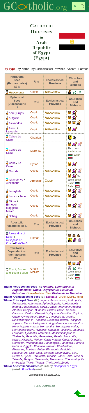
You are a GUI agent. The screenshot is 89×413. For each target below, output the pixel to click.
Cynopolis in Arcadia (61, 316)
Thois (49, 362)
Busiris (51, 310)
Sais (32, 352)
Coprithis (65, 313)
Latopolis (78, 329)
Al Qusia (14, 118)
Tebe (23, 196)
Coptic (34, 91)
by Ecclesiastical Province (48, 68)
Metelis (58, 336)
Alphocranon (58, 300)
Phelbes (31, 349)
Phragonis (52, 349)
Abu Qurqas (16, 113)
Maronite (35, 150)
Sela (74, 352)
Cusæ (16, 316)
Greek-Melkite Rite (38, 293)
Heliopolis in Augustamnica (50, 323)
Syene (28, 356)
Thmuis (39, 362)
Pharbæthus (64, 346)
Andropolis (74, 300)
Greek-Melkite (34, 270)
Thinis (30, 362)
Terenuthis (41, 359)
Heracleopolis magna (25, 326)
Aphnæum (34, 303)
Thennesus (56, 359)
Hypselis (41, 329)
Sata (39, 352)
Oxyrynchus (51, 290)
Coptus (77, 313)
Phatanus (18, 349)
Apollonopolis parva (34, 306)
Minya (12, 201)
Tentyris (28, 359)
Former (83, 68)
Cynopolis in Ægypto (34, 316)
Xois (57, 362)
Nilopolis (26, 339)
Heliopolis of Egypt (65, 366)
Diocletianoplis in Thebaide (29, 320)
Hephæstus (75, 323)
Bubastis (40, 310)
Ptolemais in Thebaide (67, 293)
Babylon (28, 310)
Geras (28, 323)
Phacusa (39, 346)
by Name (23, 68)
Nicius (16, 339)
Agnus (45, 300)
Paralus (79, 342)
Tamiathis (39, 356)
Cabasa (71, 310)
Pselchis (65, 349)
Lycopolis (12, 131)
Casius (29, 313)
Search (82, 6)
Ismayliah (15, 191)
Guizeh (13, 171)
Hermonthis (47, 326)
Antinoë (48, 286)
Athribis (17, 310)
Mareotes (44, 333)
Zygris (65, 362)
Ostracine (18, 342)
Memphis (31, 336)
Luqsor (13, 196)
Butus (60, 310)
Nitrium (38, 339)
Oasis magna (52, 339)
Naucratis (70, 336)
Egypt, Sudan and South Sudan (17, 271)
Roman (34, 237)
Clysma (54, 313)
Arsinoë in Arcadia (69, 306)
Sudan (77, 154)
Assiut (12, 128)
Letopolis (17, 333)
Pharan (50, 346)
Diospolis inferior (57, 320)
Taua (69, 356)
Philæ (41, 349)
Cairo (12, 136)
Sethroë (17, 356)
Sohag (13, 216)
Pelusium (66, 290)
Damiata (51, 296)
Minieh (10, 211)
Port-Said (21, 243)
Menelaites (45, 336)
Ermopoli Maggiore (12, 206)
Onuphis (75, 339)
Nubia (37, 290)
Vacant (71, 68)
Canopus (17, 313)
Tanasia (51, 356)
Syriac (34, 164)
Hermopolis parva (23, 329)
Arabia (52, 306)
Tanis (61, 356)
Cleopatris (41, 313)
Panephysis (51, 342)
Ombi (65, 339)
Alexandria (16, 92)
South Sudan (74, 151)
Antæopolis (19, 303)
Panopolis (67, 342)
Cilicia (49, 180)
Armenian (36, 180)
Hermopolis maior (67, 326)
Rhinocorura (20, 352)
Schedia (48, 352)
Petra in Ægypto (22, 346)
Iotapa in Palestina (59, 329)
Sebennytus (62, 352)
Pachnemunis (34, 342)
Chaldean (36, 137)
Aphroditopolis (51, 303)
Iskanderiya (16, 179)
